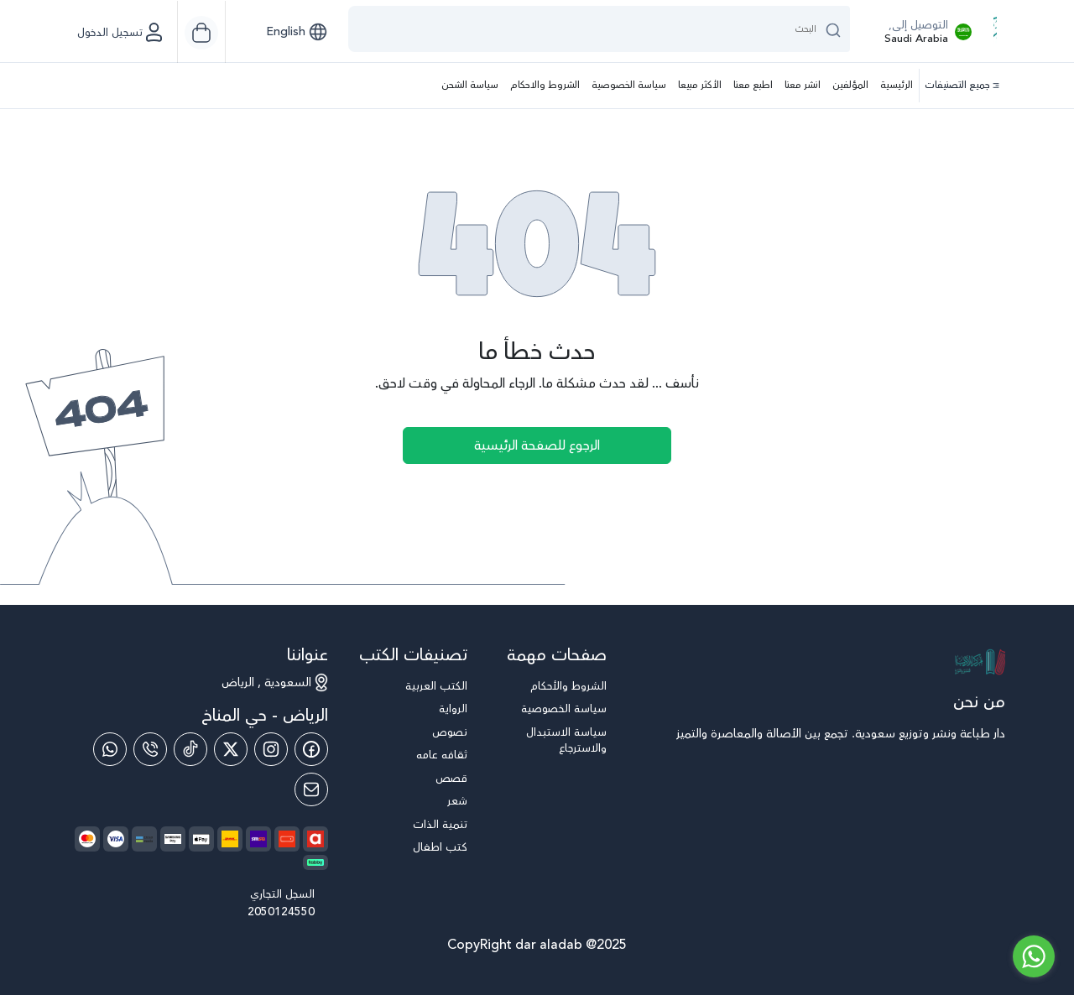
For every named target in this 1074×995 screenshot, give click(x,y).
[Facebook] (311, 749)
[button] (296, 32)
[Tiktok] (190, 749)
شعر (457, 802)
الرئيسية (896, 85)
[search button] (833, 29)
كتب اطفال (440, 848)
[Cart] (201, 32)
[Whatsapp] (110, 749)
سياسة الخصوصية (629, 85)
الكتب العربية (436, 687)
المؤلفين (850, 85)
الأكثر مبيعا (700, 85)
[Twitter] (231, 749)
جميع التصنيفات (962, 85)
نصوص (449, 733)
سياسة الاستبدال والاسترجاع (566, 741)
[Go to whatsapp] (1034, 956)
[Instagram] (271, 749)
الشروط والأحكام (568, 687)
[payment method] (201, 839)
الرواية (453, 709)
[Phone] (150, 749)
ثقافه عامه (441, 755)
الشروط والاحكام (545, 85)
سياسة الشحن (469, 85)
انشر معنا (803, 85)
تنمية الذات (440, 825)
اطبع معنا (753, 85)
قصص (451, 779)
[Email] (311, 789)
